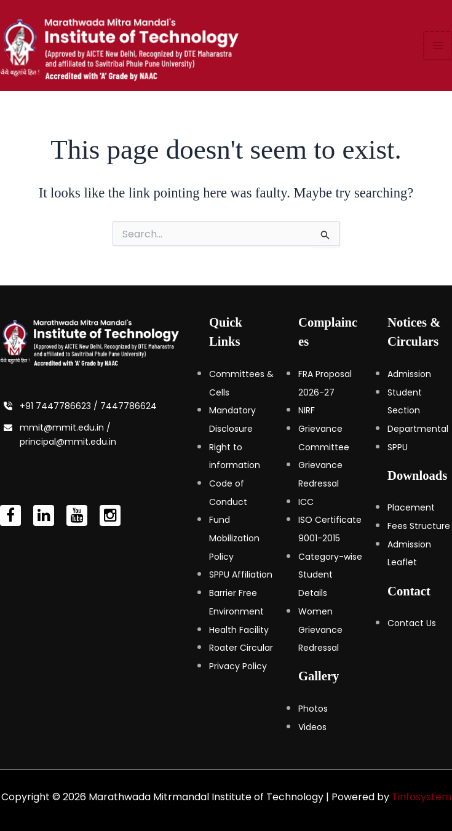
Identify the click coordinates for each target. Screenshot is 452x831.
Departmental (417, 429)
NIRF (306, 410)
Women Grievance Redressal (320, 629)
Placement (411, 507)
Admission (409, 374)
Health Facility (239, 630)
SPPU (397, 447)
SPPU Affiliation (240, 574)
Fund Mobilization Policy (234, 538)
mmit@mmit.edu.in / (65, 427)
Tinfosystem (421, 797)
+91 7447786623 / (60, 406)
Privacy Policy (238, 666)
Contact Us (411, 623)
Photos (313, 708)
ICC (306, 502)
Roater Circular (241, 648)
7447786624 (128, 406)
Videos (312, 727)
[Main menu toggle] (438, 45)
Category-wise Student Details (330, 575)
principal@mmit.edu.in (68, 441)
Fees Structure (418, 526)
